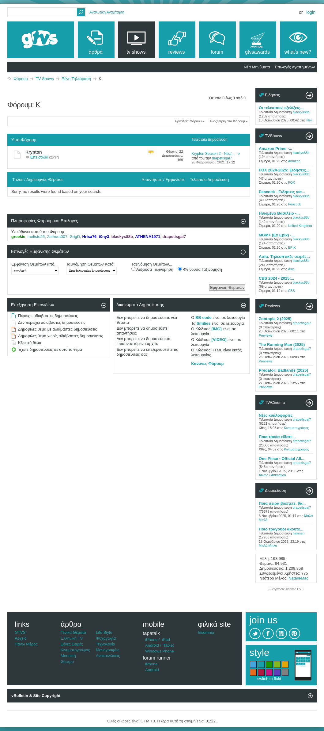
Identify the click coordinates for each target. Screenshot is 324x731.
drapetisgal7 (302, 323)
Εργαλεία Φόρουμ (188, 121)
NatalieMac (298, 578)
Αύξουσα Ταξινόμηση (152, 269)
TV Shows (45, 78)
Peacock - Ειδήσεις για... (282, 191)
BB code (203, 317)
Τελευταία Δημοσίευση (209, 179)
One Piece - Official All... (281, 458)
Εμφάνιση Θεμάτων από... (34, 264)
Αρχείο (21, 638)
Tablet (168, 645)
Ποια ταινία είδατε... (277, 436)
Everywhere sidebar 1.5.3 (286, 589)
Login (310, 12)
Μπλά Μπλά (268, 545)
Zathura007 (57, 236)
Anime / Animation (272, 475)
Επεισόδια (39, 157)
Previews (266, 335)
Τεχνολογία (105, 644)
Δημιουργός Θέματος (44, 179)
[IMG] (217, 329)
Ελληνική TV (72, 638)
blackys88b (301, 112)
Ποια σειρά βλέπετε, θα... (282, 503)
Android (152, 645)
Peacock (294, 204)
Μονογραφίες (107, 650)
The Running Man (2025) (282, 344)
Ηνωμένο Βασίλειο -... (279, 213)
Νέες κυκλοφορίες (276, 415)
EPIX (292, 247)
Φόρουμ (20, 78)
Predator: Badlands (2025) (283, 370)
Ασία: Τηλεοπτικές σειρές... (284, 256)
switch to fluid (269, 678)
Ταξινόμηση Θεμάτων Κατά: (90, 264)
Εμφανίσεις (175, 179)
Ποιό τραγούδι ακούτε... (281, 529)
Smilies (204, 323)
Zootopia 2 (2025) (275, 318)
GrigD (75, 236)
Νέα (309, 120)
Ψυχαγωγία (106, 638)
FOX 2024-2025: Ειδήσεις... (284, 170)
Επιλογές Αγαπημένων (295, 67)
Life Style (104, 632)
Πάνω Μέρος (26, 644)
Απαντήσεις (152, 179)
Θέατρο (67, 661)
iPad (166, 639)
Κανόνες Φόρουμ (207, 363)
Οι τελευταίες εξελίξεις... (281, 107)
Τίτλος (17, 179)
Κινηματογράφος (296, 428)
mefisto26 (36, 236)
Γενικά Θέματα (73, 632)
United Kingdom (300, 226)
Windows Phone (159, 651)
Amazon (294, 161)
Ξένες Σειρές (72, 644)
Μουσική (68, 655)
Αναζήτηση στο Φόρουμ (227, 121)
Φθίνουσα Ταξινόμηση (200, 269)
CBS (291, 291)
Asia (291, 269)
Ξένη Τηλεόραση (76, 78)
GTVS (20, 632)
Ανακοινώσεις (108, 655)
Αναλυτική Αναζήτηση (106, 12)
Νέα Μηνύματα (257, 67)
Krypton (33, 152)
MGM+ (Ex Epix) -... (277, 235)
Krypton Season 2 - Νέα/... (212, 153)
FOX (291, 182)
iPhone (151, 639)
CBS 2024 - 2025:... (276, 278)
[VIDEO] (219, 339)
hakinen (299, 533)
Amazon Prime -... (275, 148)
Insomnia (206, 632)
